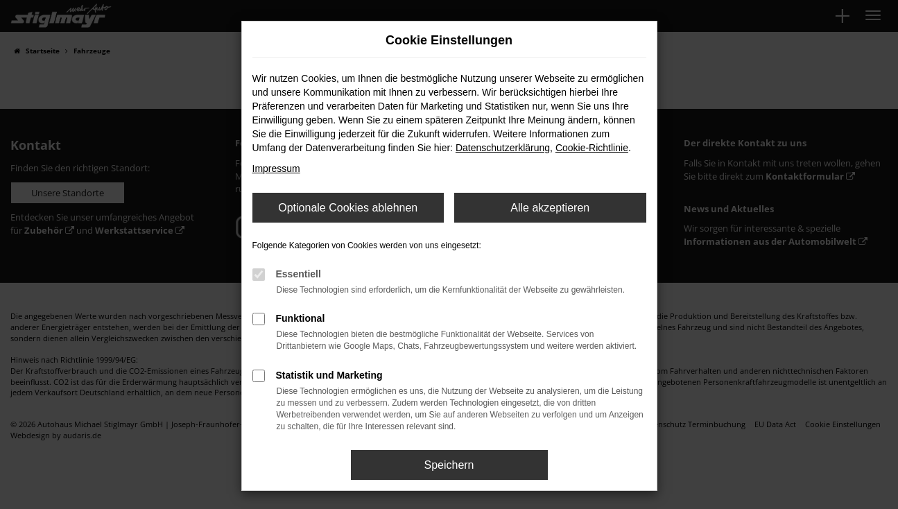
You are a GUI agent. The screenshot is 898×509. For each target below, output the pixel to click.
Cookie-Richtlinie (591, 147)
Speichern (449, 465)
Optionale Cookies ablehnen (347, 208)
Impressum (276, 168)
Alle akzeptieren (549, 208)
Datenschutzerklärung (503, 147)
